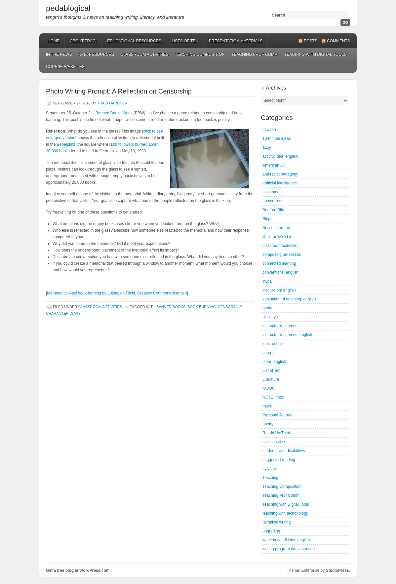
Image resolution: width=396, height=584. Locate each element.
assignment (272, 192)
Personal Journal (277, 415)
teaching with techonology (285, 513)
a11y (266, 147)
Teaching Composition (200, 54)
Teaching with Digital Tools (315, 54)
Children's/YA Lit (276, 236)
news (267, 406)
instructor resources (279, 326)
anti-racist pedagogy (280, 174)
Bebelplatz (66, 144)
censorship (229, 307)
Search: (279, 15)
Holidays (270, 317)
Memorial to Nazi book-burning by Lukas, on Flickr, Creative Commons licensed (117, 293)
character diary (63, 313)
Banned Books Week (114, 113)
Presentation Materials (235, 41)
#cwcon (269, 129)
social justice (273, 442)
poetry (267, 424)
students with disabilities (283, 450)
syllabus (269, 468)
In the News (59, 54)
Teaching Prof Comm (254, 54)
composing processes (281, 254)
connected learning (279, 263)
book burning (201, 307)
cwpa (267, 281)
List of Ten (271, 370)
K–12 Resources (96, 54)
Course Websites (65, 66)
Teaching (270, 477)
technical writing (276, 522)
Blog (266, 218)
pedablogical (68, 8)
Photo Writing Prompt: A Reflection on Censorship (119, 91)
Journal (268, 352)
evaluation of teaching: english (289, 299)
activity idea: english (280, 156)
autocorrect (272, 201)
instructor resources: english (287, 334)
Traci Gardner (112, 103)
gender (268, 308)
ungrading (271, 531)
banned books (170, 307)
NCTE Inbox (273, 397)
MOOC (268, 388)
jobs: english (273, 343)
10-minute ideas (276, 138)
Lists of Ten (185, 41)
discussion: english (279, 290)
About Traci (83, 41)
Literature (270, 379)
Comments (338, 41)
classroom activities (100, 307)
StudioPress (337, 570)
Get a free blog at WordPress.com (78, 570)
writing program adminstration (288, 549)
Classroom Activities (145, 54)
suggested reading (278, 459)
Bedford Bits (273, 210)
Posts (310, 41)
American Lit (273, 165)
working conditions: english (286, 540)
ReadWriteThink (276, 433)
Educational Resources (134, 41)
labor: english (274, 361)
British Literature (276, 227)
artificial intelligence (279, 183)
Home (53, 41)
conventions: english (280, 272)
